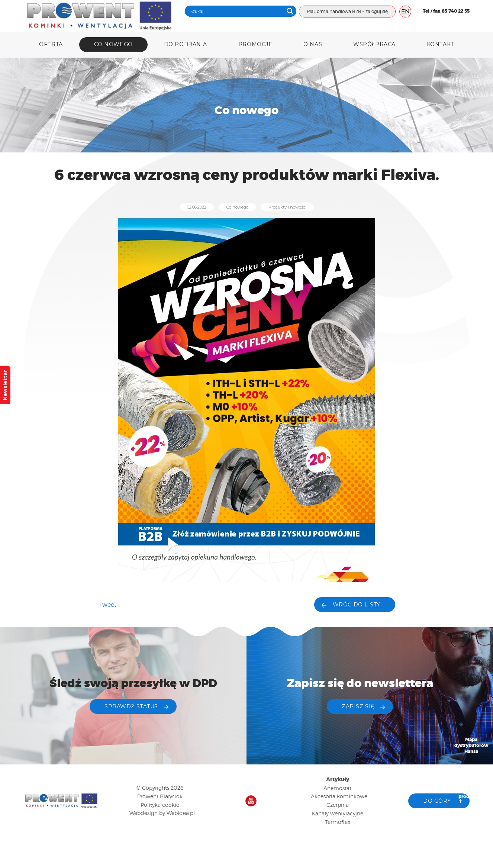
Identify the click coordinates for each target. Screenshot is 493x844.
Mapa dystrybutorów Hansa (471, 745)
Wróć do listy (356, 604)
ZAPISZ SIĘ (358, 706)
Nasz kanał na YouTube (251, 800)
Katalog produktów (471, 793)
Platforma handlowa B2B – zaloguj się (347, 11)
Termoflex (337, 822)
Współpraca (374, 44)
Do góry (437, 801)
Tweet (107, 604)
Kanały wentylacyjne (337, 813)
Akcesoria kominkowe (339, 796)
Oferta (50, 44)
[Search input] (236, 11)
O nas (312, 44)
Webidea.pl (181, 813)
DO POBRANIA (185, 44)
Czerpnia (337, 805)
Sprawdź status (131, 706)
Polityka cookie (160, 805)
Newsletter (5, 385)
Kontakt (440, 44)
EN (405, 11)
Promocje (255, 44)
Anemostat (337, 788)
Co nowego (113, 44)
